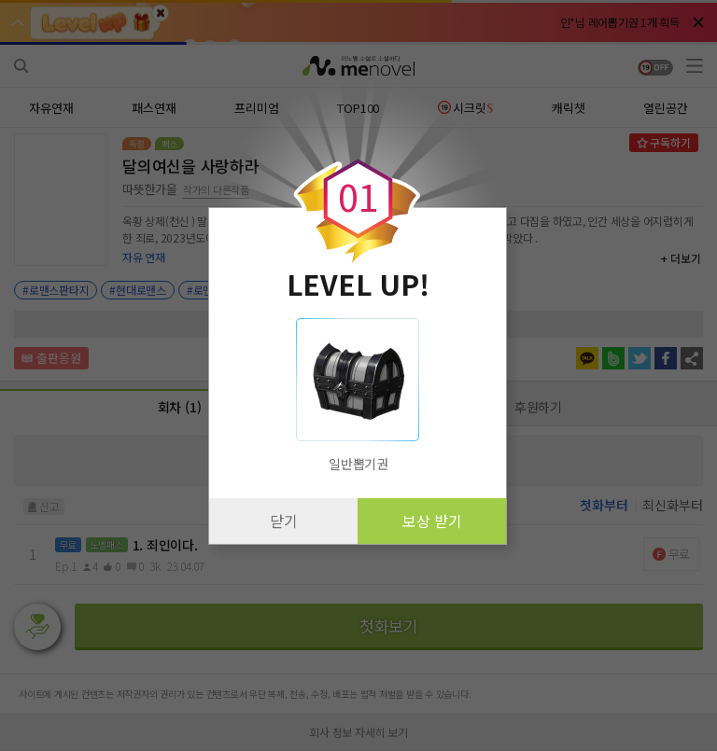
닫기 (284, 520)
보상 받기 (432, 520)
